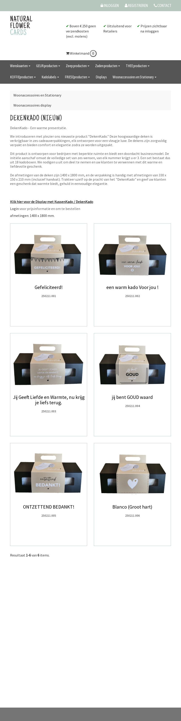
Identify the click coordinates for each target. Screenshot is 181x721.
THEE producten (137, 66)
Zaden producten (107, 66)
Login (14, 208)
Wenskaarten (20, 66)
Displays (101, 77)
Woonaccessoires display (32, 105)
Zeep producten (77, 66)
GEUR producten (48, 66)
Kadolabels (50, 77)
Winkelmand (81, 53)
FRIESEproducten (77, 77)
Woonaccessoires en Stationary (134, 77)
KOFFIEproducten (23, 77)
